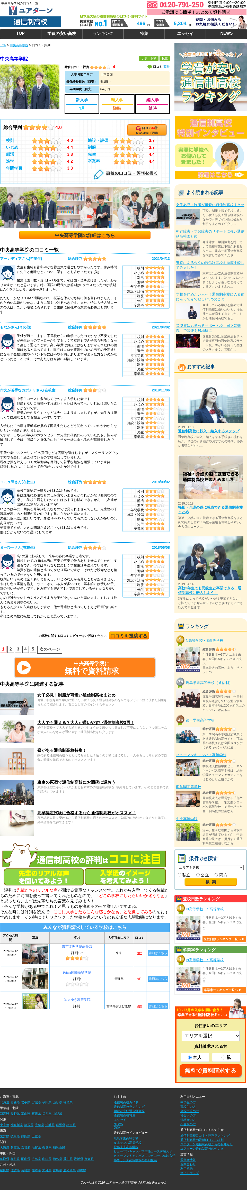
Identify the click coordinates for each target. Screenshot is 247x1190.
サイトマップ (189, 1173)
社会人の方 (188, 1115)
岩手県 (25, 1102)
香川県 (68, 1159)
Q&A (117, 1127)
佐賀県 (15, 1170)
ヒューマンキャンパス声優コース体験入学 (143, 1151)
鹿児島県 (69, 1170)
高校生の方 (188, 1107)
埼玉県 (28, 1125)
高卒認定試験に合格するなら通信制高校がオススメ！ (86, 813)
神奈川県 (17, 1125)
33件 (166, 66)
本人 (194, 1057)
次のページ (49, 649)
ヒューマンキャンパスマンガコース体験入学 (144, 1156)
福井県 (46, 1113)
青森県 (15, 1102)
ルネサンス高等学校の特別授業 (135, 1160)
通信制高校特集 (124, 1115)
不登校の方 (188, 1124)
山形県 (57, 1102)
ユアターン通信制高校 (121, 1182)
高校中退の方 (189, 1111)
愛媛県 (78, 1159)
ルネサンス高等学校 (128, 1143)
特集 (144, 33)
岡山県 (25, 1159)
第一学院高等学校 (200, 720)
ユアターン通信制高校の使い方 (202, 1148)
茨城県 (50, 1125)
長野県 (15, 1113)
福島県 (68, 1102)
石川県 (36, 1113)
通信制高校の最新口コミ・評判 (202, 1140)
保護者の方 (188, 1120)
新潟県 (4, 1113)
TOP (20, 33)
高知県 (89, 1159)
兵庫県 (15, 1147)
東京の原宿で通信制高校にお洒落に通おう (76, 782)
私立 (184, 875)
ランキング (103, 33)
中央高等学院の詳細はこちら (85, 235)
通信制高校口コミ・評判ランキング (205, 1135)
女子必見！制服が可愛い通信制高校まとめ (76, 695)
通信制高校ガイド (126, 1102)
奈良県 (46, 1147)
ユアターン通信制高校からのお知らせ (206, 1144)
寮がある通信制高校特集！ (62, 750)
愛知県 (4, 1136)
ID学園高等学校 (188, 787)
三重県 (36, 1136)
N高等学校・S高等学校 (204, 640)
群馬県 (60, 1125)
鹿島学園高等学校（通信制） (209, 682)
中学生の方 (188, 1102)
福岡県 (4, 1170)
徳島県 (57, 1159)
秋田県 (46, 1102)
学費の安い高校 (61, 33)
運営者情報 (188, 1160)
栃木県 (71, 1125)
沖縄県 (81, 1170)
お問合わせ (188, 1164)
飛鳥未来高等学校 (126, 1147)
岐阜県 (15, 1136)
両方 (221, 875)
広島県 (36, 1159)
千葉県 (39, 1125)
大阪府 (4, 1147)
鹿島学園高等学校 (126, 1138)
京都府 (25, 1147)
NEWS (226, 33)
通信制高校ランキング (129, 1107)
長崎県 (25, 1170)
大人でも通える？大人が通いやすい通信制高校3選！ (85, 722)
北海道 (4, 1102)
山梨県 (57, 1113)
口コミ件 (147, 130)
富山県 (25, 1113)
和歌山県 (59, 1147)
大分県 (46, 1170)
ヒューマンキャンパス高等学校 (201, 755)
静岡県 (25, 1136)
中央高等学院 (14, 58)
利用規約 (186, 1168)
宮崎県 (57, 1170)
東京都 (4, 1125)
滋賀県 (36, 1147)
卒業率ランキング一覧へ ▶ (223, 990)
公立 (202, 875)
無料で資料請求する (210, 1070)
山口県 (46, 1159)
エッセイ (185, 33)
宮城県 (36, 1102)
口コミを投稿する (128, 635)
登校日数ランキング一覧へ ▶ (224, 939)
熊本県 (36, 1170)
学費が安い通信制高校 (129, 1111)
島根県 (15, 1159)
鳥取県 (4, 1159)
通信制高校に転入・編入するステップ (208, 431)
